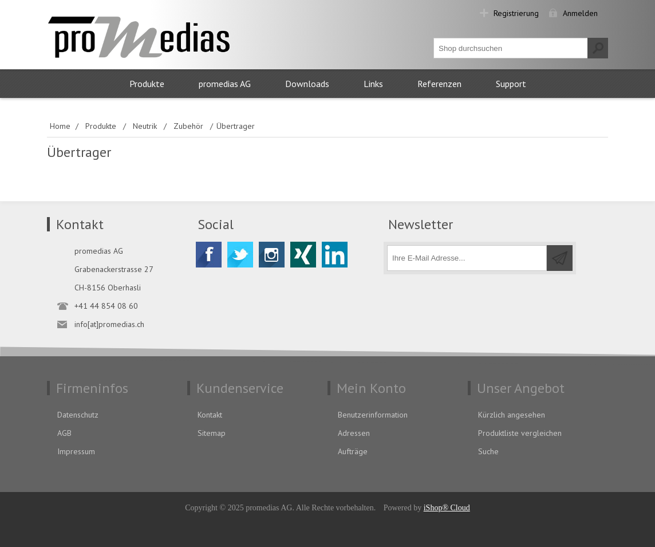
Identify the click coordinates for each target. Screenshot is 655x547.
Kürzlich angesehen (511, 415)
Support (511, 83)
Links (373, 83)
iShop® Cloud (447, 507)
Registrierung (516, 13)
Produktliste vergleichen (520, 433)
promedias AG (225, 83)
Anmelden (580, 13)
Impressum (76, 451)
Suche (488, 451)
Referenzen (439, 83)
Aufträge (353, 451)
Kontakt (210, 415)
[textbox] (510, 48)
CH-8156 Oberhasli (107, 287)
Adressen (354, 433)
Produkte (146, 83)
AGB (64, 433)
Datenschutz (77, 415)
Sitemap (212, 433)
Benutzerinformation (373, 415)
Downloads (307, 83)
